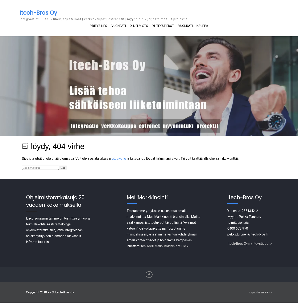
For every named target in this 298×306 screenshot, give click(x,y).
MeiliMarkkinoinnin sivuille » (168, 246)
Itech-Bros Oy (38, 13)
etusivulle (119, 159)
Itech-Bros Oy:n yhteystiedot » (249, 244)
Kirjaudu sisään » (260, 292)
